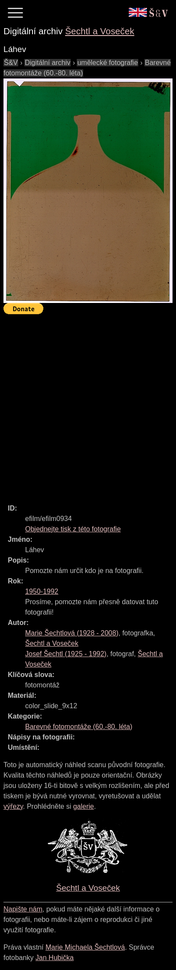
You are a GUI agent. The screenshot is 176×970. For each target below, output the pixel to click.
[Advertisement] (88, 405)
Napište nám (22, 909)
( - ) (71, 633)
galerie (83, 806)
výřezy (13, 806)
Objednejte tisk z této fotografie (73, 529)
